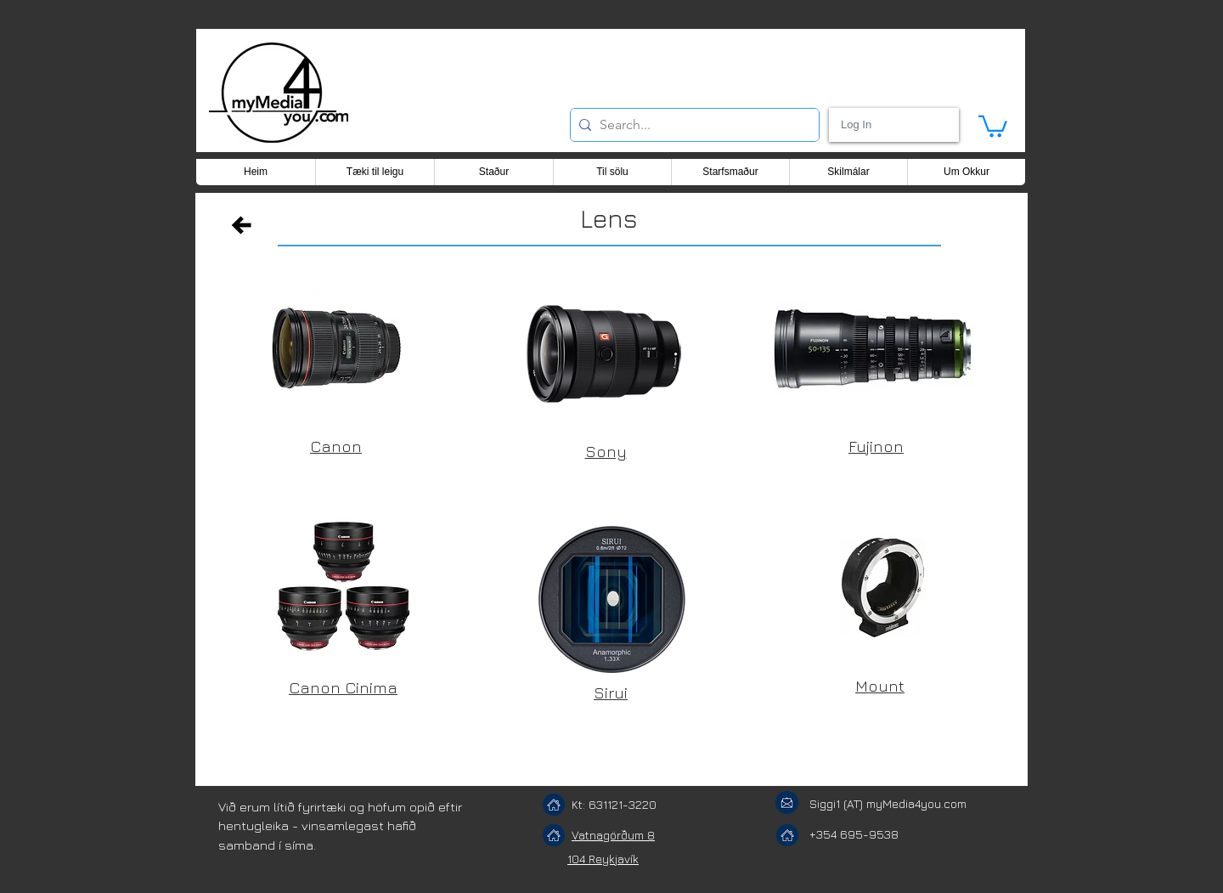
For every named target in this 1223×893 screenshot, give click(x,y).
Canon (336, 446)
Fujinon (876, 446)
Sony (606, 451)
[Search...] (691, 125)
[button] (992, 125)
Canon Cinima (343, 687)
